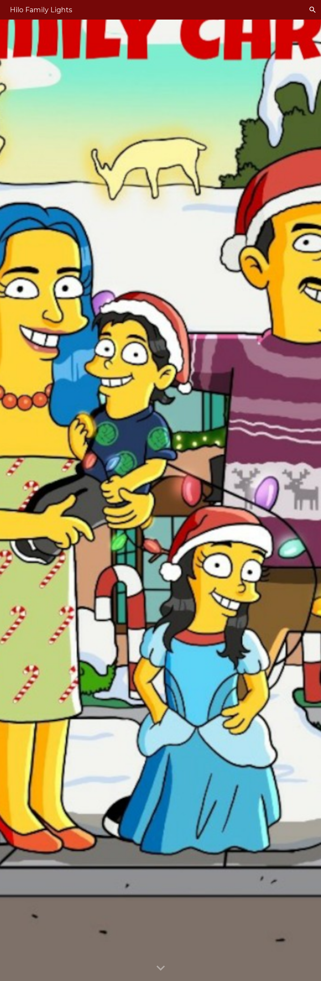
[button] (312, 9)
